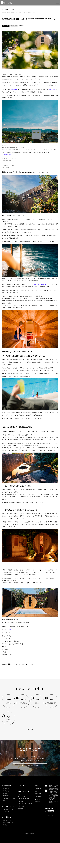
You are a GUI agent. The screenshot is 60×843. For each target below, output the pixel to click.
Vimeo (37, 801)
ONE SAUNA (5, 9)
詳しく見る (51, 815)
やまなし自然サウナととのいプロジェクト (40, 284)
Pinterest (38, 793)
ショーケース (22, 9)
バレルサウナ (13, 9)
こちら (9, 629)
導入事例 (21, 785)
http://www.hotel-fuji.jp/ (6, 154)
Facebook (38, 788)
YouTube (38, 799)
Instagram (38, 796)
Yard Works (52, 89)
